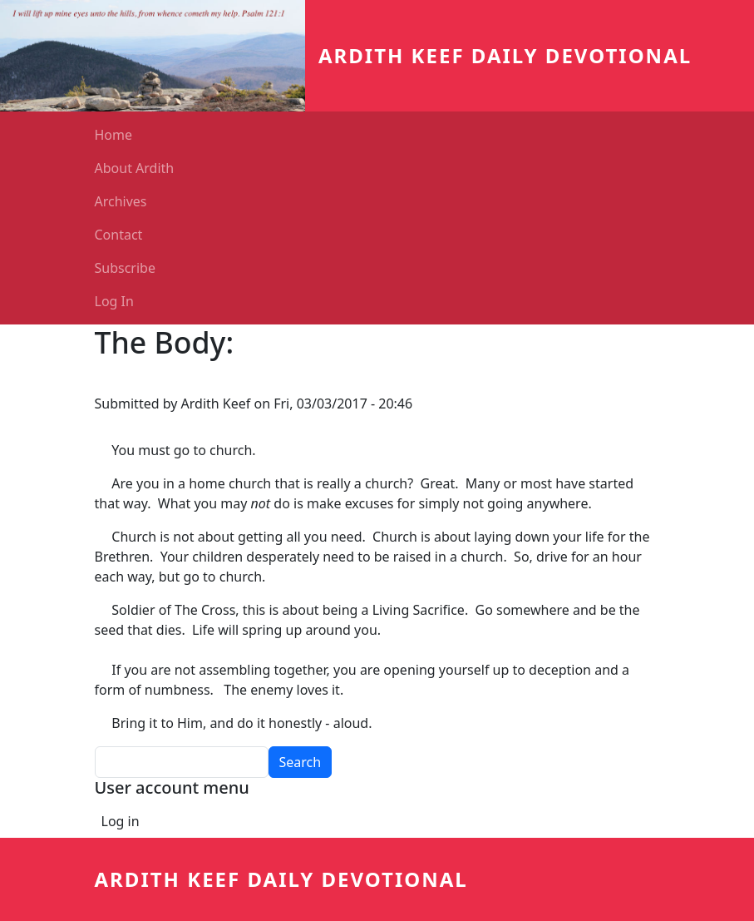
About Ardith (135, 168)
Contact (119, 234)
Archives (121, 201)
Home (114, 135)
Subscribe (125, 268)
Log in (120, 821)
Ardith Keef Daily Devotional (505, 55)
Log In (114, 301)
